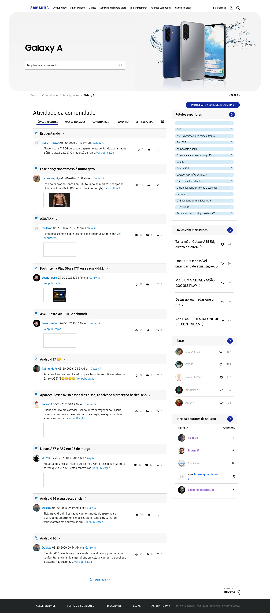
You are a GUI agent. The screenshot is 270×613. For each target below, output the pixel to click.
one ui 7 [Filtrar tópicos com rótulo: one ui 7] (181, 194)
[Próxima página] (231, 114)
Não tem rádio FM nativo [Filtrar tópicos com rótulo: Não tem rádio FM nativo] (190, 181)
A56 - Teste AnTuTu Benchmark (63, 314)
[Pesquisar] (75, 65)
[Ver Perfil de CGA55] (189, 364)
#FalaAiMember (138, 7)
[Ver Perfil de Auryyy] (189, 402)
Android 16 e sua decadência (61, 498)
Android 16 (48, 538)
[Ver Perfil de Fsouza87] (193, 450)
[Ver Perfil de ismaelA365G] (193, 377)
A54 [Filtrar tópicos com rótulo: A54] (179, 129)
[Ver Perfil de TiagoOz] (193, 437)
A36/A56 (47, 219)
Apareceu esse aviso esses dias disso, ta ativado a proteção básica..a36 (93, 395)
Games (92, 7)
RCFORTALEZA (51, 142)
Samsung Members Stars (112, 7)
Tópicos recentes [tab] (47, 121)
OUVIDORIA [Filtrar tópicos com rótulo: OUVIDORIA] (183, 207)
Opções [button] (233, 95)
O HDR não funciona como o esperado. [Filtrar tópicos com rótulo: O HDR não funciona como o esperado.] (197, 187)
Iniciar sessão (219, 7)
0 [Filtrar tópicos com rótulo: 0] (177, 123)
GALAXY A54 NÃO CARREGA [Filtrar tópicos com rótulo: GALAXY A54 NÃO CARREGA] (192, 174)
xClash (46, 458)
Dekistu (46, 507)
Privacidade (114, 605)
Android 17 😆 (50, 359)
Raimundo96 (50, 368)
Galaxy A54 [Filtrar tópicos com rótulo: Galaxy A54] (183, 168)
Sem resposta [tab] (144, 121)
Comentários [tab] (101, 121)
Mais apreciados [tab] (75, 121)
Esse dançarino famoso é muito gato (67, 169)
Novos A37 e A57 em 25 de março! (65, 449)
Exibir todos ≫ (204, 230)
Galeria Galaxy (77, 7)
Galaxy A (98, 142)
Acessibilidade (46, 605)
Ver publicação (105, 152)
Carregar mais (98, 579)
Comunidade (59, 7)
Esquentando (50, 133)
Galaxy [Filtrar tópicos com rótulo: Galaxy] (180, 161)
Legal (136, 605)
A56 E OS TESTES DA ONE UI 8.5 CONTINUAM (196, 321)
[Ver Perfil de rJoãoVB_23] (192, 351)
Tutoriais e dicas (182, 7)
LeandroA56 (49, 277)
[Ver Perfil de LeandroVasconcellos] (201, 489)
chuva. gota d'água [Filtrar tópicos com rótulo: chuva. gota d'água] (187, 149)
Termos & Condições (80, 605)
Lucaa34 (47, 404)
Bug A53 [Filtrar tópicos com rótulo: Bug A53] (181, 142)
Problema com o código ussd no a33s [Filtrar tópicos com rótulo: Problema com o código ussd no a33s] (197, 213)
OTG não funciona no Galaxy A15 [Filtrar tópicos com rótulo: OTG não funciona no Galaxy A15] (194, 200)
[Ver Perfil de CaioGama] (194, 463)
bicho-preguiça (51, 178)
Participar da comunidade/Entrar (212, 105)
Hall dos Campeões (160, 7)
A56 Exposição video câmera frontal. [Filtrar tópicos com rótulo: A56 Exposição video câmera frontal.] (196, 136)
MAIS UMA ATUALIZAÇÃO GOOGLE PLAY (195, 283)
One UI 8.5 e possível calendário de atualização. (195, 263)
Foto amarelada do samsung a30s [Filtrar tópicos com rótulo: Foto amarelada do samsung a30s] (194, 155)
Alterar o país (161, 605)
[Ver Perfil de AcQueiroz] (191, 390)
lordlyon (47, 228)
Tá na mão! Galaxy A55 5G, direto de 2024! (195, 244)
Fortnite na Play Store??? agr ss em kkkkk (72, 268)
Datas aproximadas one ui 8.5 (194, 302)
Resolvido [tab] (122, 121)
